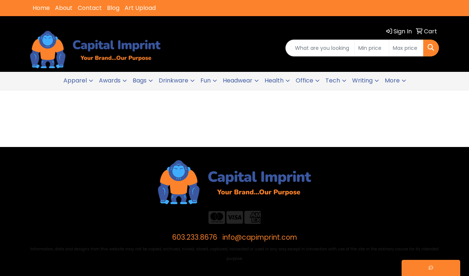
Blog (113, 8)
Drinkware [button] (173, 80)
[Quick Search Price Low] (371, 48)
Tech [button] (332, 80)
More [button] (392, 80)
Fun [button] (205, 80)
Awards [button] (110, 80)
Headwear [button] (237, 80)
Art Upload (140, 8)
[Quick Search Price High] (406, 48)
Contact (90, 8)
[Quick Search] (320, 48)
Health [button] (274, 80)
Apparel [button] (75, 80)
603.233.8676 (194, 237)
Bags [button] (140, 80)
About (64, 8)
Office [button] (304, 80)
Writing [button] (362, 80)
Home (41, 8)
